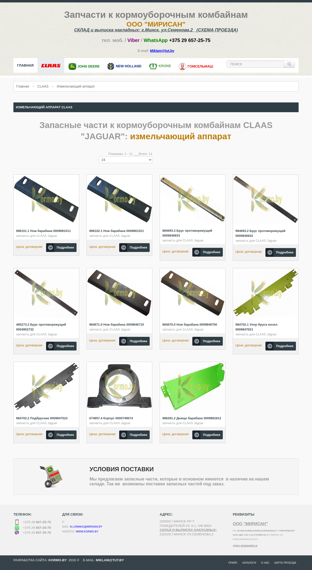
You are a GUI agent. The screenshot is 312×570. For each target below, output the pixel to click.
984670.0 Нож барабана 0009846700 (189, 324)
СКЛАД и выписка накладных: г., (156, 30)
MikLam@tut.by (110, 560)
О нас (265, 562)
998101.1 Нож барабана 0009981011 (43, 231)
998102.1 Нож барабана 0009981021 (116, 231)
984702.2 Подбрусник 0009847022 (42, 418)
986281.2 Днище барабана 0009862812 (191, 418)
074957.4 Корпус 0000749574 (111, 418)
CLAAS (43, 86)
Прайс (233, 562)
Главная (22, 86)
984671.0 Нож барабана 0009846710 (116, 324)
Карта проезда (285, 562)
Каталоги (249, 562)
